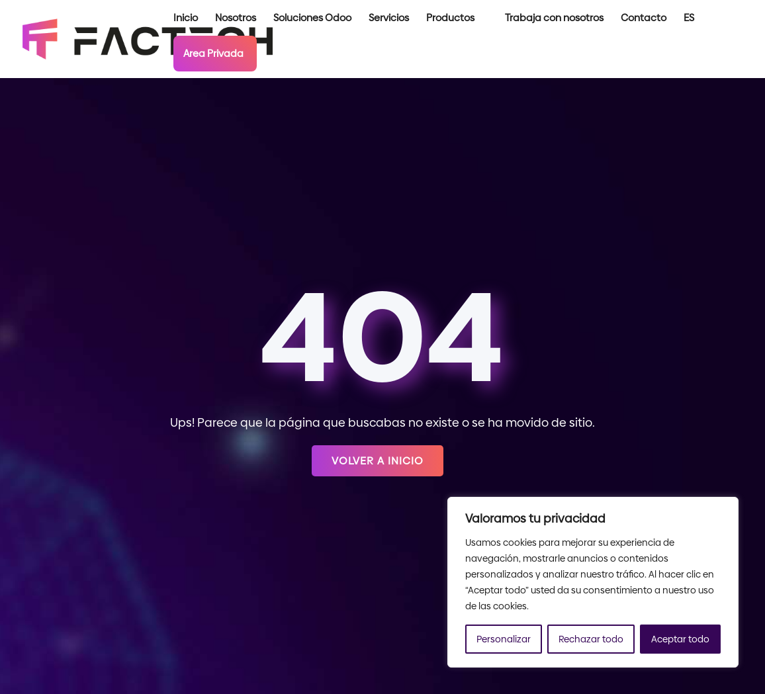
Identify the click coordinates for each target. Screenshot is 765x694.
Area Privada (213, 53)
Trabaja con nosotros (554, 18)
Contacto (643, 18)
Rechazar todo (591, 639)
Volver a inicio (378, 460)
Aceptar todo (680, 639)
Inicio (185, 18)
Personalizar (503, 639)
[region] (593, 582)
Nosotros (235, 18)
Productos (450, 18)
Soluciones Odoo (312, 18)
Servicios (389, 18)
